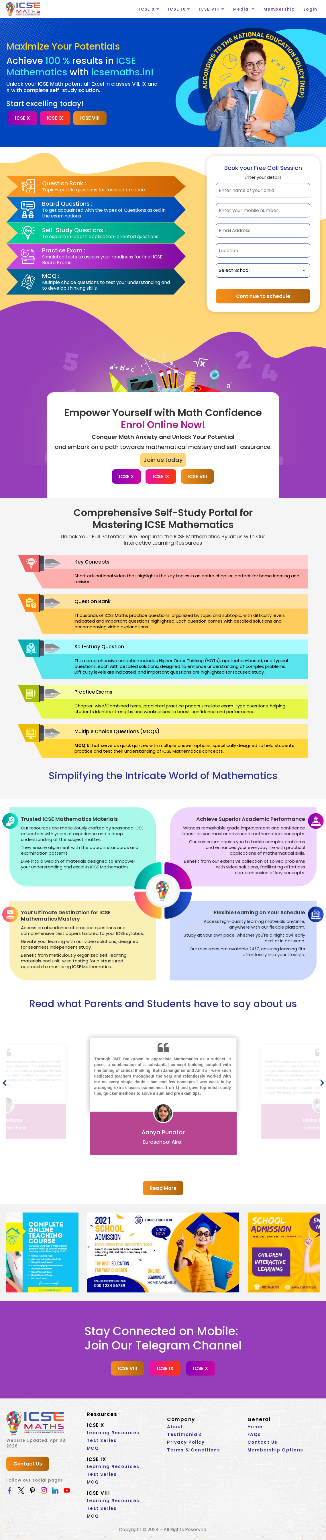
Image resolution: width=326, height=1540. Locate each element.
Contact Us (27, 1464)
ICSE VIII (91, 118)
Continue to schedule (263, 296)
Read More (163, 1188)
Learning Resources (113, 1433)
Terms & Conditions (193, 1450)
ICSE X (22, 118)
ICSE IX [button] (177, 9)
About (175, 1427)
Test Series (102, 1441)
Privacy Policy (186, 1442)
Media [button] (241, 9)
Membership (279, 9)
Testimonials (184, 1435)
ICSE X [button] (147, 9)
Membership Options (275, 1450)
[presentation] (4, 1083)
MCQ (93, 1448)
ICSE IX (55, 118)
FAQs (254, 1435)
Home (255, 1427)
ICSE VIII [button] (209, 9)
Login (310, 9)
